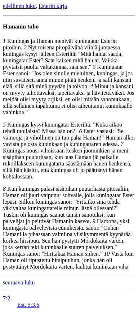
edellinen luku (19, 6)
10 (107, 254)
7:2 (6, 298)
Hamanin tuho (21, 26)
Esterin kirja (53, 6)
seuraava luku (19, 282)
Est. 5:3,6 (28, 305)
